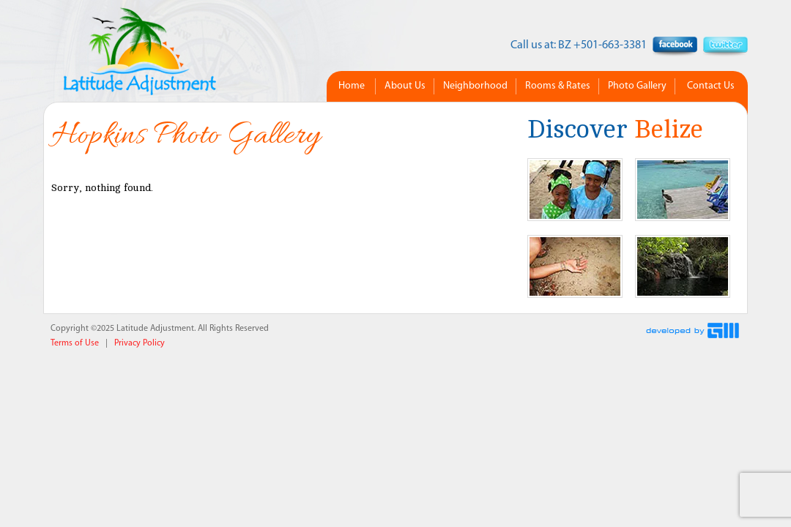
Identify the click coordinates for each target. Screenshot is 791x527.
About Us (405, 86)
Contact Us (711, 86)
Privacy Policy (139, 343)
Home (351, 86)
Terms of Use (75, 343)
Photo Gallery (637, 86)
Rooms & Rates (557, 86)
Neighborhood (475, 86)
